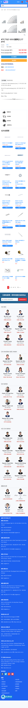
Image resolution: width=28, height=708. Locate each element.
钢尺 (5, 9)
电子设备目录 (4, 686)
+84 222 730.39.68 (7, 561)
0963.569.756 (20, 345)
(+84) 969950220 (7, 499)
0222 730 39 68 (7, 377)
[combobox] (13, 5)
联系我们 (3, 684)
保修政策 (17, 686)
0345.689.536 (7, 409)
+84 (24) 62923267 (7, 527)
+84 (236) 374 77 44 (8, 594)
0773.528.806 (7, 422)
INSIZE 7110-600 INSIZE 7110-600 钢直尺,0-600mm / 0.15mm (7, 163)
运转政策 (17, 684)
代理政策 (17, 688)
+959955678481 (14, 634)
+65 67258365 (16, 619)
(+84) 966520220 (7, 530)
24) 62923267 (11, 70)
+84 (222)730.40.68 (16, 561)
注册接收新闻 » (22, 299)
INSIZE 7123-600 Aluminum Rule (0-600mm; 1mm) (19, 202)
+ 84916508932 (7, 619)
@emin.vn (7, 578)
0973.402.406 (7, 364)
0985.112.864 (20, 332)
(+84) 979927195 (7, 513)
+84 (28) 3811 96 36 (8, 544)
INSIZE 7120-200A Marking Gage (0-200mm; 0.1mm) (6, 202)
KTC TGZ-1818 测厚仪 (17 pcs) (13, 9)
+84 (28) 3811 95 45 (8, 549)
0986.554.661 (7, 320)
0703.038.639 (7, 466)
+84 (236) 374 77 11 (8, 590)
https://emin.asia (17, 622)
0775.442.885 (20, 397)
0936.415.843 (20, 364)
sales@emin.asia (7, 622)
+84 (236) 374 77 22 (17, 590)
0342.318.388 (20, 479)
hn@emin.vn (17, 532)
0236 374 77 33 (7, 397)
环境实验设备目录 (5, 693)
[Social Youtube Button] (12, 674)
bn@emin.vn (6, 563)
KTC (7, 45)
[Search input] (13, 5)
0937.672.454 (20, 441)
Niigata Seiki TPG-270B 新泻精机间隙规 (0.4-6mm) (7, 222)
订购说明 (3, 688)
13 (18, 287)
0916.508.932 (7, 479)
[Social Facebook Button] (2, 674)
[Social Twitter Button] (5, 674)
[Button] (1, 2)
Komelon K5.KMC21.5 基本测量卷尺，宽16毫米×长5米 (20, 260)
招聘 (16, 690)
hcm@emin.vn (18, 549)
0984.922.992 (7, 441)
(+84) (6, 67)
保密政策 (3, 681)
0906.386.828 (7, 454)
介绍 (2, 679)
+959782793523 (7, 634)
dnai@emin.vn (7, 609)
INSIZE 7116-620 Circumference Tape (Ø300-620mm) (6, 183)
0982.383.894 (7, 345)
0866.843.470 (20, 466)
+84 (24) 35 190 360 (8, 532)
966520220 (11, 67)
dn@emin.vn (17, 594)
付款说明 (17, 679)
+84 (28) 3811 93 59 (17, 544)
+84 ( (6, 70)
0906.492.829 (20, 409)
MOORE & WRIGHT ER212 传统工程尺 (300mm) (19, 163)
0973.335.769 (20, 454)
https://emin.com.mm (7, 635)
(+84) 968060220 (20, 500)
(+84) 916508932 (20, 513)
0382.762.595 (20, 320)
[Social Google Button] (9, 674)
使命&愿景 (3, 690)
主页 (2, 9)
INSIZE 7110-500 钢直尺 (7, 143)
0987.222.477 (7, 332)
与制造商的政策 (18, 681)
